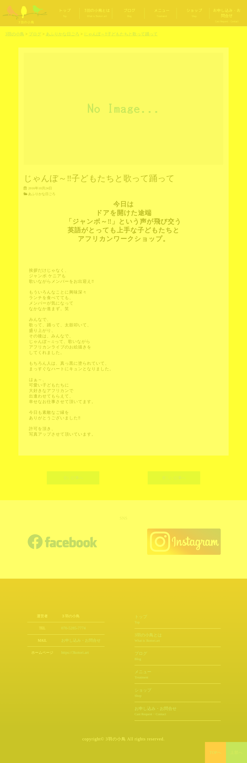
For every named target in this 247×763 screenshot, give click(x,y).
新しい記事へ (174, 478)
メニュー (162, 12)
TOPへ (216, 752)
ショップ (194, 12)
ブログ (129, 12)
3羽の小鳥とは (96, 12)
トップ (64, 12)
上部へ (237, 752)
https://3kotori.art (73, 653)
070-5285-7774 (72, 628)
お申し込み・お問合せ (227, 15)
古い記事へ (73, 478)
